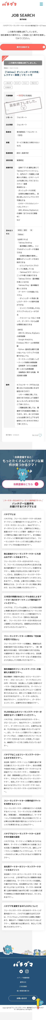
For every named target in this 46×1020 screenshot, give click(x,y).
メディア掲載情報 (23, 978)
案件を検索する (23, 47)
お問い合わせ (22, 998)
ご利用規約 (23, 986)
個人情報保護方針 (23, 991)
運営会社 (23, 982)
